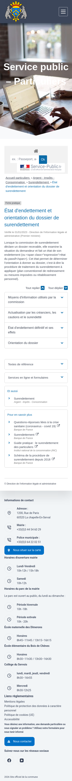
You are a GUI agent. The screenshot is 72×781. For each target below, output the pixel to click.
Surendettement (39, 182)
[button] (36, 299)
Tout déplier (58, 288)
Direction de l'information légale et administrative (31, 483)
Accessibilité (12, 719)
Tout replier (35, 288)
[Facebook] (9, 760)
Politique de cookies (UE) (19, 714)
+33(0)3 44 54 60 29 (29, 529)
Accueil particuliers (18, 177)
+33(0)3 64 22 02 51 (29, 542)
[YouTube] (21, 760)
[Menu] (63, 11)
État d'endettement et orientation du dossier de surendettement (32, 186)
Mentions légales (14, 701)
